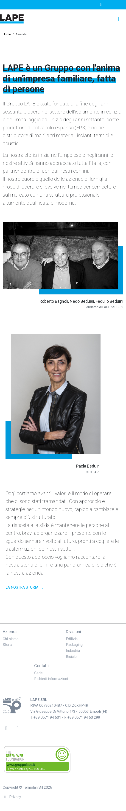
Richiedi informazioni (51, 679)
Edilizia (72, 639)
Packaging (74, 644)
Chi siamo (11, 639)
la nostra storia (25, 587)
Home (7, 34)
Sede (38, 673)
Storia (7, 644)
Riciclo (71, 656)
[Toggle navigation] (119, 19)
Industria (73, 650)
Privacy (12, 797)
